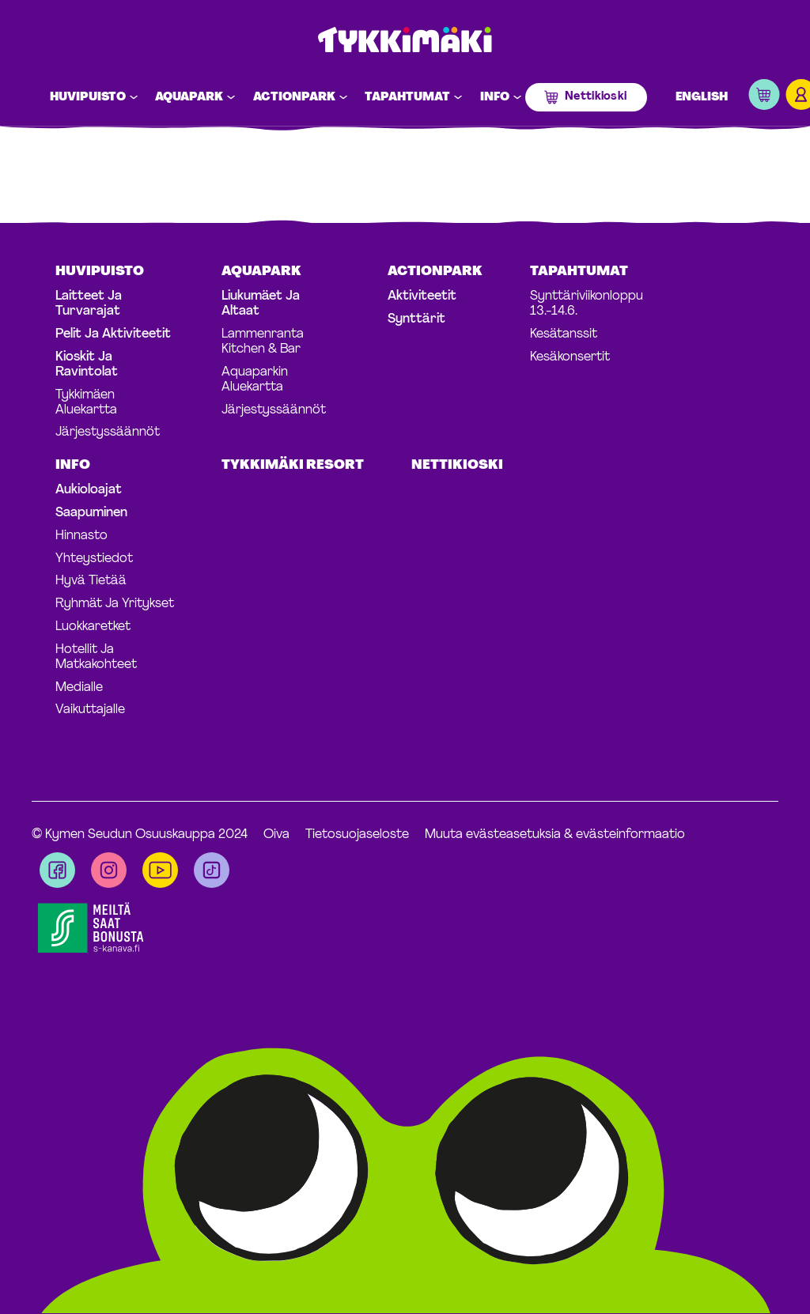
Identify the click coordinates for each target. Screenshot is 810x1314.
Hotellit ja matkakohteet (96, 657)
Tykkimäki (405, 40)
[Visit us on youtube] (160, 870)
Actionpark (294, 98)
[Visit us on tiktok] (211, 870)
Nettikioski (595, 97)
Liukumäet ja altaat (260, 304)
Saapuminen (91, 513)
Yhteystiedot (94, 559)
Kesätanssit (563, 334)
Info (494, 98)
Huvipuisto (88, 98)
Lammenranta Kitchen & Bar (262, 342)
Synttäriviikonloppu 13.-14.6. (586, 304)
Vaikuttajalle (90, 710)
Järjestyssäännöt (107, 432)
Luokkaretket (93, 627)
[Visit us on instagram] (108, 870)
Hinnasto (81, 536)
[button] (764, 97)
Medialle (79, 688)
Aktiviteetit (422, 296)
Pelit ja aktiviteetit (113, 334)
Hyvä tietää (91, 581)
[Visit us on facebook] (57, 870)
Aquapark (189, 98)
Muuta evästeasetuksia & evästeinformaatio (555, 835)
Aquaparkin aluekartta (254, 380)
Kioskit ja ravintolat (86, 365)
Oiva (276, 835)
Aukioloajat (88, 490)
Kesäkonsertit (570, 357)
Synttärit (416, 319)
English (702, 98)
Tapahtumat (407, 98)
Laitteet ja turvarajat (88, 304)
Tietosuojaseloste (357, 835)
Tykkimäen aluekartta (86, 403)
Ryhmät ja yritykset (114, 604)
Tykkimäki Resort (292, 465)
